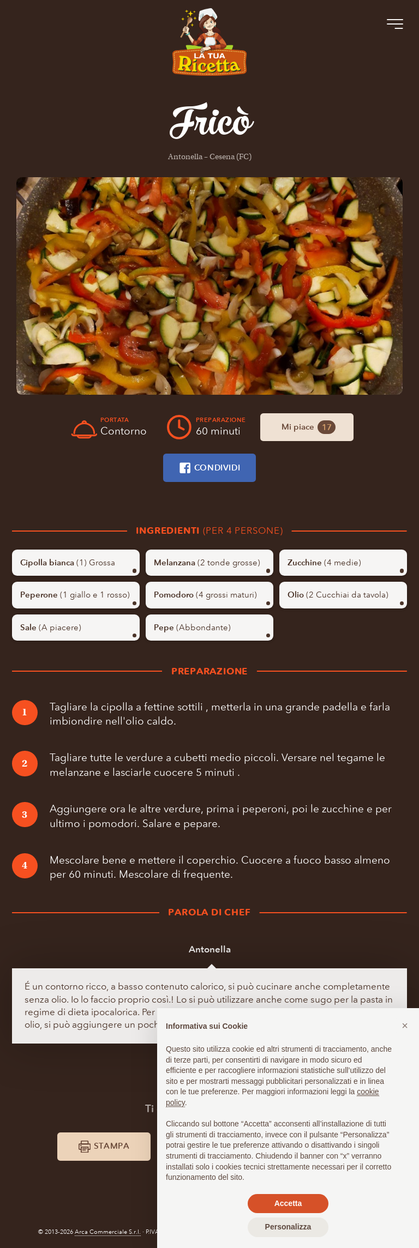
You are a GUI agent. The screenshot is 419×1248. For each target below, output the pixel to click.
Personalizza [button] (288, 1226)
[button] (405, 1025)
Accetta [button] (288, 1203)
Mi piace (309, 427)
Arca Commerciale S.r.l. (108, 1231)
